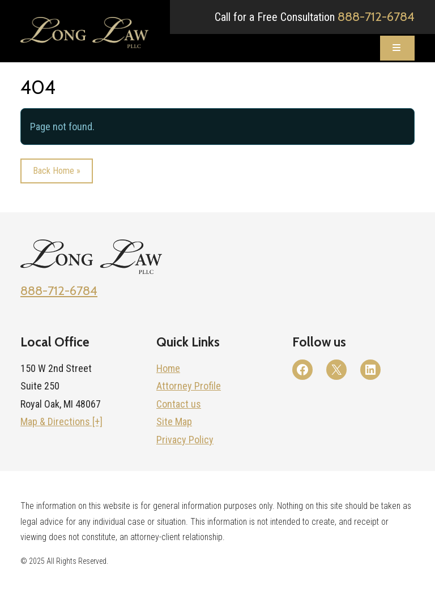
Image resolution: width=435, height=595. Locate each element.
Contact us (178, 404)
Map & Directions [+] (61, 421)
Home (168, 368)
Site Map (174, 421)
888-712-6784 (376, 16)
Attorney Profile (188, 386)
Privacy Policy (185, 440)
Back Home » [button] (56, 172)
